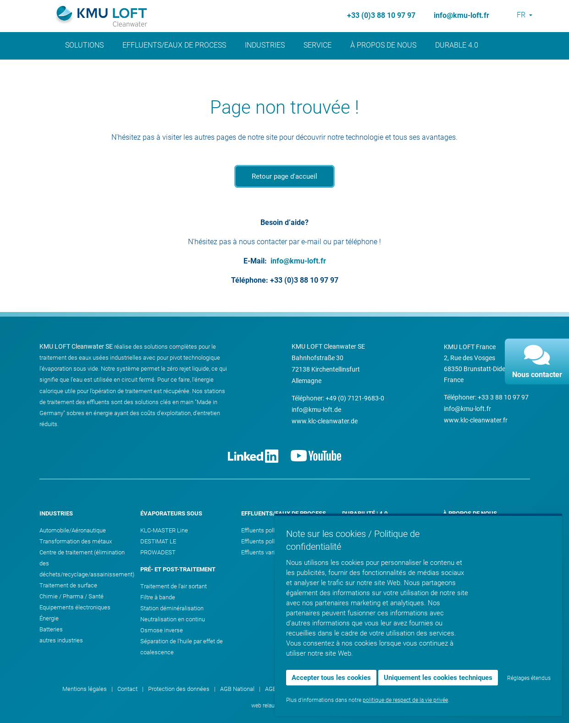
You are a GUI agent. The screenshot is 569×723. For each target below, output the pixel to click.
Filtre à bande (157, 597)
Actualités (86, 77)
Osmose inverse (161, 630)
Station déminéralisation (172, 608)
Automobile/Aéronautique (72, 530)
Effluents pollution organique (278, 530)
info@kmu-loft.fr (461, 15)
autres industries (61, 640)
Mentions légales (84, 688)
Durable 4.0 (456, 45)
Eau (347, 530)
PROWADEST (158, 552)
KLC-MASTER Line (164, 530)
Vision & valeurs (463, 530)
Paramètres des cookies (475, 688)
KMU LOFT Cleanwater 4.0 (376, 574)
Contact (453, 574)
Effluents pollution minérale (276, 541)
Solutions (84, 45)
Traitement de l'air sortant (173, 586)
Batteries (51, 629)
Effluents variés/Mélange (273, 552)
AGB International (287, 688)
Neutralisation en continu (172, 619)
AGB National (237, 688)
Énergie (49, 618)
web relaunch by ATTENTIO (284, 705)
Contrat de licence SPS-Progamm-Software (376, 688)
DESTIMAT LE (158, 541)
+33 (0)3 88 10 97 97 (381, 15)
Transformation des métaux (75, 541)
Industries (265, 45)
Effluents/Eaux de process (174, 45)
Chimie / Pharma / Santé (71, 596)
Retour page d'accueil (284, 176)
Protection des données (179, 688)
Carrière (453, 552)
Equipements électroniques (74, 607)
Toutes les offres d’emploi (476, 563)
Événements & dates (470, 541)
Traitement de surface (68, 585)
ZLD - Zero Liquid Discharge (378, 563)
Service (317, 45)
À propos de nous (383, 45)
